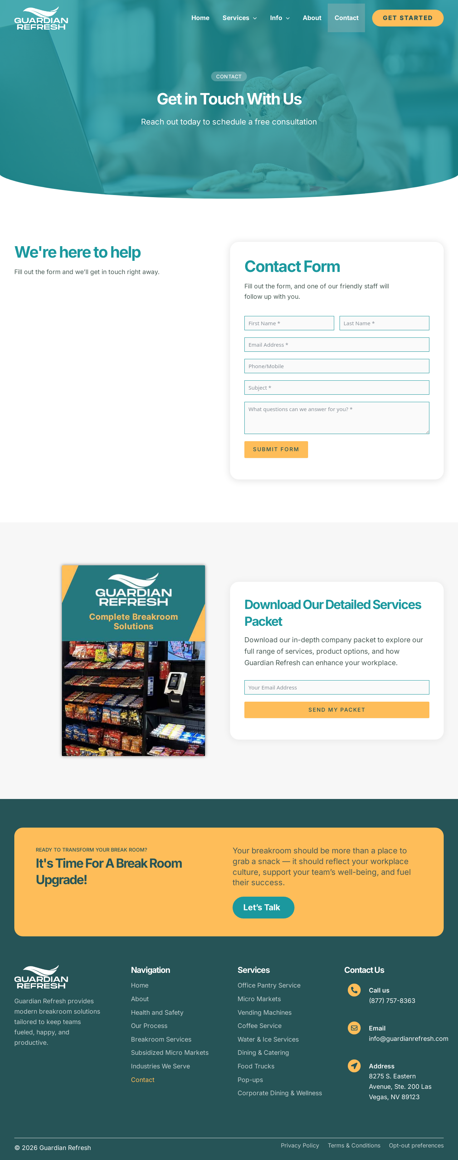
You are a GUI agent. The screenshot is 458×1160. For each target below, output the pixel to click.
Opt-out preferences (416, 1145)
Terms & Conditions (354, 1145)
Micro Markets (259, 999)
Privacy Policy (300, 1145)
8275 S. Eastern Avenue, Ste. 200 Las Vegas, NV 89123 (400, 1086)
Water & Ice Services (268, 1039)
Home (139, 985)
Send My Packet (337, 709)
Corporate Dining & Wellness (280, 1093)
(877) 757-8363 (392, 1000)
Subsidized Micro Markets (170, 1052)
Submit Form (276, 449)
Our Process (149, 1025)
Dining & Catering (263, 1052)
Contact (143, 1079)
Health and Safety (157, 1012)
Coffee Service (260, 1025)
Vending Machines (265, 1012)
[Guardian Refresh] (41, 17)
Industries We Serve (160, 1066)
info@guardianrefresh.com (408, 1038)
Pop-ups (250, 1079)
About (140, 999)
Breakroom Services (161, 1039)
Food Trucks (256, 1066)
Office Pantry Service (269, 985)
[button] (241, 18)
